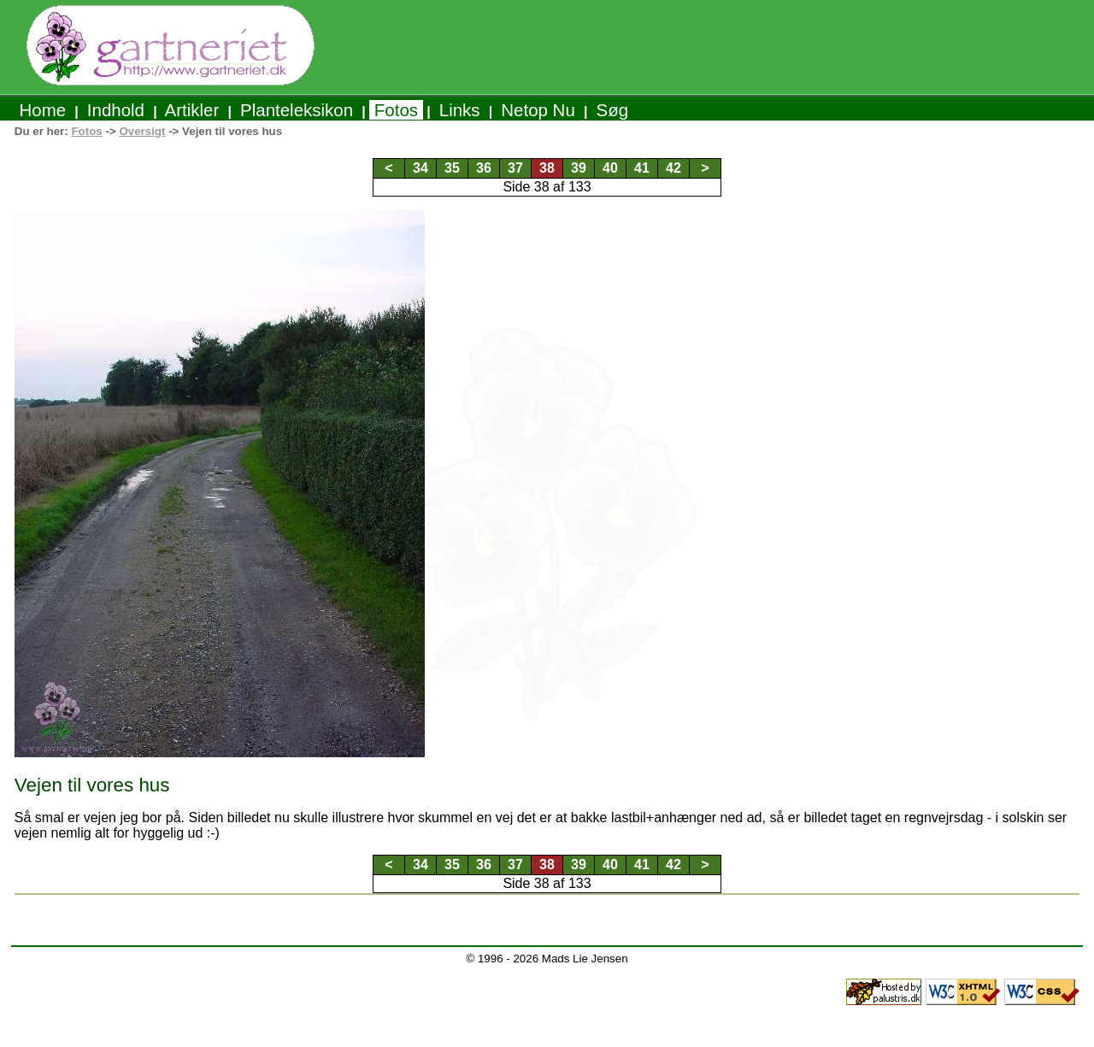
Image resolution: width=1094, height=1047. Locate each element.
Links (459, 110)
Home (43, 110)
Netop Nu (538, 110)
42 (673, 168)
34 (420, 168)
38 (547, 168)
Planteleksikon (296, 110)
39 (578, 168)
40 (610, 168)
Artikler (192, 110)
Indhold (116, 110)
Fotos (396, 110)
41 (642, 168)
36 (483, 168)
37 (515, 168)
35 (452, 168)
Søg (612, 110)
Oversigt (142, 131)
